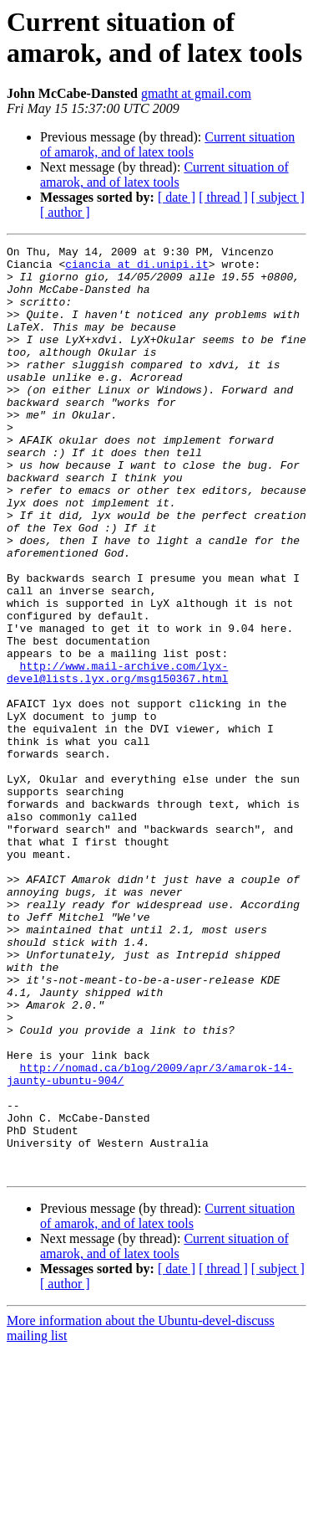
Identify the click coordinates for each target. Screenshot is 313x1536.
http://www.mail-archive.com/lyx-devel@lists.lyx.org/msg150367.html (117, 758)
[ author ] (65, 212)
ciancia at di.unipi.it (137, 268)
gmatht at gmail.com (196, 93)
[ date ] (176, 197)
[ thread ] (223, 197)
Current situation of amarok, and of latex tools (167, 144)
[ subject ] (278, 197)
